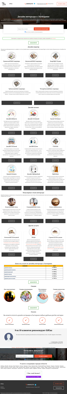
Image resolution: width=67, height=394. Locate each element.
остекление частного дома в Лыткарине (11, 242)
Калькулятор (49, 3)
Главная (13, 347)
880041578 (29, 4)
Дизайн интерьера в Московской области (33, 347)
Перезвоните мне (41, 3)
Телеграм (54, 38)
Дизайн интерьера (20, 347)
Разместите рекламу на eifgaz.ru (33, 376)
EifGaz (2, 384)
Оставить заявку (62, 3)
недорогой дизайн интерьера (17, 19)
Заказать (11, 75)
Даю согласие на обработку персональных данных (33, 359)
